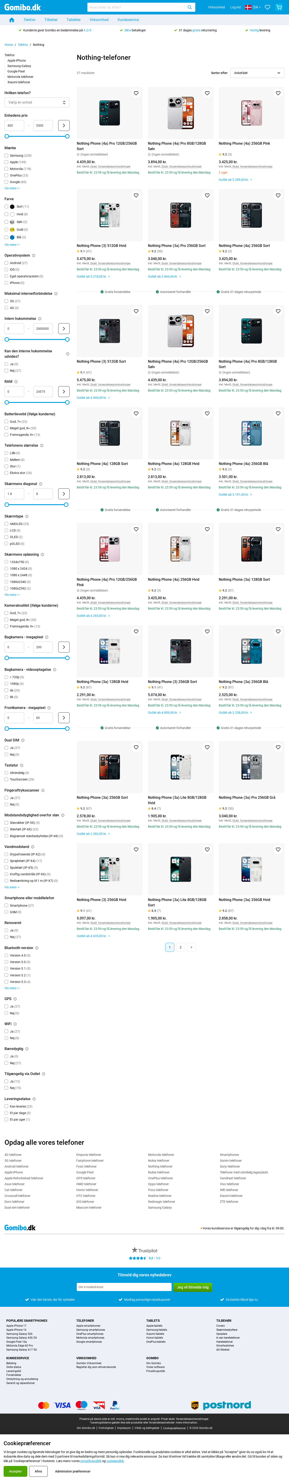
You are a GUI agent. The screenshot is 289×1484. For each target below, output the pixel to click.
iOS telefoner (85, 1201)
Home (9, 44)
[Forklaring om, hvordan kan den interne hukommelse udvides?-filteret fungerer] (68, 354)
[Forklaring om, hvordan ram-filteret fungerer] (16, 381)
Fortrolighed (106, 1428)
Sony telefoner (230, 1166)
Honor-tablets (154, 1337)
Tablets (153, 1320)
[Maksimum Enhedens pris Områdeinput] (43, 125)
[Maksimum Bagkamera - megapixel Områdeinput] (43, 647)
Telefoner (85, 1320)
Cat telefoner (14, 1190)
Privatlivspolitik (155, 1371)
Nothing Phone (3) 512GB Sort (101, 361)
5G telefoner (13, 1160)
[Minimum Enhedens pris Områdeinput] (14, 125)
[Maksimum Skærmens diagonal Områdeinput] (43, 493)
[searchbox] (136, 7)
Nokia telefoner (158, 1160)
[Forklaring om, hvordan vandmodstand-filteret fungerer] (33, 847)
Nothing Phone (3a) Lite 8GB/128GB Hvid (177, 800)
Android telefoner (17, 1166)
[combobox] (141, 7)
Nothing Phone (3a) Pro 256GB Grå (247, 797)
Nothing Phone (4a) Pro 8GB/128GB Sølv (177, 146)
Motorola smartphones (90, 1337)
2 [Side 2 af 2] (181, 947)
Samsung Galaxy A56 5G (21, 1337)
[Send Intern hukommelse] (64, 328)
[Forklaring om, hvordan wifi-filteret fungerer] (15, 1024)
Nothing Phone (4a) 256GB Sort (244, 246)
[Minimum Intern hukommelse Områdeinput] (14, 328)
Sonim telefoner (231, 1160)
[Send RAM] (64, 391)
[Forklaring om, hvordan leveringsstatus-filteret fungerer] (34, 1099)
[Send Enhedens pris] (64, 125)
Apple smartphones (88, 1325)
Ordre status (13, 1367)
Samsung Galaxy (19, 66)
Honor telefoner (87, 1190)
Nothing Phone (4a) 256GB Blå (243, 464)
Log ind (235, 7)
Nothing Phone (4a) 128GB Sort (102, 464)
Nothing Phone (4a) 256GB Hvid (173, 579)
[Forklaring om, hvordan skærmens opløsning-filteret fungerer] (42, 554)
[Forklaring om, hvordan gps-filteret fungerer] (15, 999)
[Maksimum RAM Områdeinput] (43, 391)
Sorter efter (219, 73)
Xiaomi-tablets (155, 1334)
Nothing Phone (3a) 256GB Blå (243, 682)
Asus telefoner (15, 1184)
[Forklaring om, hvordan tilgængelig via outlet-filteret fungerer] (43, 1074)
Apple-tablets (154, 1325)
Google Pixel (16, 71)
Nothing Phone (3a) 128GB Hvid (102, 682)
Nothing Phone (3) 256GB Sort (172, 682)
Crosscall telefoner (17, 1196)
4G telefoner (13, 1155)
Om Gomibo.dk (86, 1428)
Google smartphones (89, 1341)
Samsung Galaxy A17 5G (21, 1349)
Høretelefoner (224, 1341)
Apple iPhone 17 (16, 1325)
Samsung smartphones (90, 1329)
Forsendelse (13, 1375)
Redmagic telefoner (161, 1201)
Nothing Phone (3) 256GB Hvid (101, 900)
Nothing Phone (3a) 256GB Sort (102, 797)
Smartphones (229, 1155)
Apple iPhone (16, 60)
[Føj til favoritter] (136, 93)
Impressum (124, 1428)
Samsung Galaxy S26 (19, 1334)
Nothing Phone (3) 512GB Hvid (101, 246)
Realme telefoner (160, 1196)
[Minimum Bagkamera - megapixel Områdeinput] (14, 647)
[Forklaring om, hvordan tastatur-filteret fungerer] (21, 765)
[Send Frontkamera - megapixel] (64, 717)
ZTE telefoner (229, 1201)
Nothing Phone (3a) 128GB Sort (244, 579)
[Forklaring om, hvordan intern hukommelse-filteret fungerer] (40, 318)
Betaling (11, 1363)
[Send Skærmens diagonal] (64, 493)
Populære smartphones (26, 1320)
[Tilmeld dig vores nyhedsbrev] (124, 1287)
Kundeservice (128, 20)
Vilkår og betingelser (147, 1428)
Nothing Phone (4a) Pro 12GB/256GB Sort (107, 146)
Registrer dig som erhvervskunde (96, 1367)
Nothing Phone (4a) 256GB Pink (244, 143)
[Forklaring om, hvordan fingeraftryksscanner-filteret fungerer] (43, 790)
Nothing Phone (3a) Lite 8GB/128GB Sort (177, 902)
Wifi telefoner (229, 1190)
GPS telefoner (86, 1178)
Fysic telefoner (86, 1166)
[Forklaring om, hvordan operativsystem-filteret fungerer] (33, 255)
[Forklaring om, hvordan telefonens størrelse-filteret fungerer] (42, 445)
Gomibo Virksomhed (88, 1363)
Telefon (29, 20)
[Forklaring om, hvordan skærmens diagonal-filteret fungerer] (40, 484)
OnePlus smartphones (89, 1334)
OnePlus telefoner (160, 1178)
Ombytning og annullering (22, 1379)
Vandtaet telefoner (233, 1178)
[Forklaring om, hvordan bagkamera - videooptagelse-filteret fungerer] (54, 669)
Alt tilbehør (223, 1349)
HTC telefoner (86, 1196)
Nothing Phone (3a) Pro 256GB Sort (176, 246)
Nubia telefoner (159, 1172)
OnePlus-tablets (155, 1341)
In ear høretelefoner (228, 1337)
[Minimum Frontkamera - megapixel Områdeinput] (14, 717)
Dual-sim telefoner (17, 1207)
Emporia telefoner (88, 1155)
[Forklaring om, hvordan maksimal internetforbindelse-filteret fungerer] (56, 293)
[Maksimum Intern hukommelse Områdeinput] (43, 328)
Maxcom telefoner (89, 1207)
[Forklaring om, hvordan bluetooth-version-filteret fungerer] (37, 948)
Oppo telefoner (158, 1184)
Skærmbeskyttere (226, 1329)
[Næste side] (191, 947)
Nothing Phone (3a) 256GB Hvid (244, 900)
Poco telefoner (158, 1190)
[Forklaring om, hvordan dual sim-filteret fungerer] (23, 740)
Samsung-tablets (156, 1329)
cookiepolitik (115, 1461)
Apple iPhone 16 (16, 1329)
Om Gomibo (153, 1363)
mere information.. (187, 1422)
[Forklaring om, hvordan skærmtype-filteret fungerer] (27, 516)
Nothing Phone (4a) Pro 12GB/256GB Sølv (178, 364)
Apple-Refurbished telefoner (24, 1178)
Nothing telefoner (160, 1166)
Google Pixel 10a (16, 1341)
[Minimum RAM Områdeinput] (14, 391)
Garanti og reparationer (20, 1383)
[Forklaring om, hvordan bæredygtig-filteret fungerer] (27, 1049)
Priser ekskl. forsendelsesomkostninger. (185, 1419)
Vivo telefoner (229, 1184)
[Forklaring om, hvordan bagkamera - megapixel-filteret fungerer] (47, 637)
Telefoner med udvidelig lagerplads (244, 1172)
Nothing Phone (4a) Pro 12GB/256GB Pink (107, 582)
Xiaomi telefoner (18, 82)
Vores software (155, 1367)
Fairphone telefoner (90, 1160)
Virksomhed (216, 7)
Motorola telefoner (20, 77)
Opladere (221, 1334)
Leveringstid (13, 1371)
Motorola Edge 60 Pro (19, 1345)
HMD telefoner (86, 1184)
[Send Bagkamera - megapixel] (64, 647)
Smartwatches (225, 1345)
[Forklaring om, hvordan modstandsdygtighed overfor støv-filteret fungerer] (63, 815)
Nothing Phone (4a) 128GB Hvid (173, 464)
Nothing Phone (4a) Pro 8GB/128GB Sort (248, 364)
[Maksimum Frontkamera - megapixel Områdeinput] (43, 717)
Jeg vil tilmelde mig (193, 1287)
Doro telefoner (14, 1201)
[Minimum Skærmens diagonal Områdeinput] (14, 493)
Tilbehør (51, 20)
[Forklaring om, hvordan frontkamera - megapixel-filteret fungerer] (49, 708)
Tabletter (74, 20)
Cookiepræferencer (174, 1428)
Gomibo (152, 1358)
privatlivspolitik (90, 1461)
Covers (220, 1325)
